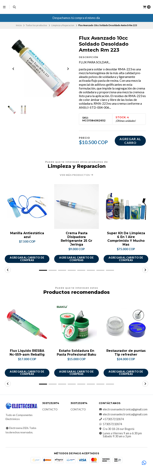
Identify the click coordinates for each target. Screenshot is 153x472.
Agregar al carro (130, 141)
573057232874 (110, 424)
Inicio (19, 25)
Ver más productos (76, 175)
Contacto (50, 409)
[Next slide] (68, 69)
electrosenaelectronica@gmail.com (123, 409)
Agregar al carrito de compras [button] (27, 259)
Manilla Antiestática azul (27, 235)
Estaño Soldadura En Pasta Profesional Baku (76, 353)
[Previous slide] (13, 69)
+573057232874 (111, 419)
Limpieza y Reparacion (62, 25)
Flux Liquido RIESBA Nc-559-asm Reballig (27, 353)
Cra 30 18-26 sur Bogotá (116, 429)
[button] (43, 270)
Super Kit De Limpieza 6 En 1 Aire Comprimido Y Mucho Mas (126, 239)
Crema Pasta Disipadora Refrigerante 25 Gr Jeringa (76, 239)
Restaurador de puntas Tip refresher (126, 353)
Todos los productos (36, 25)
